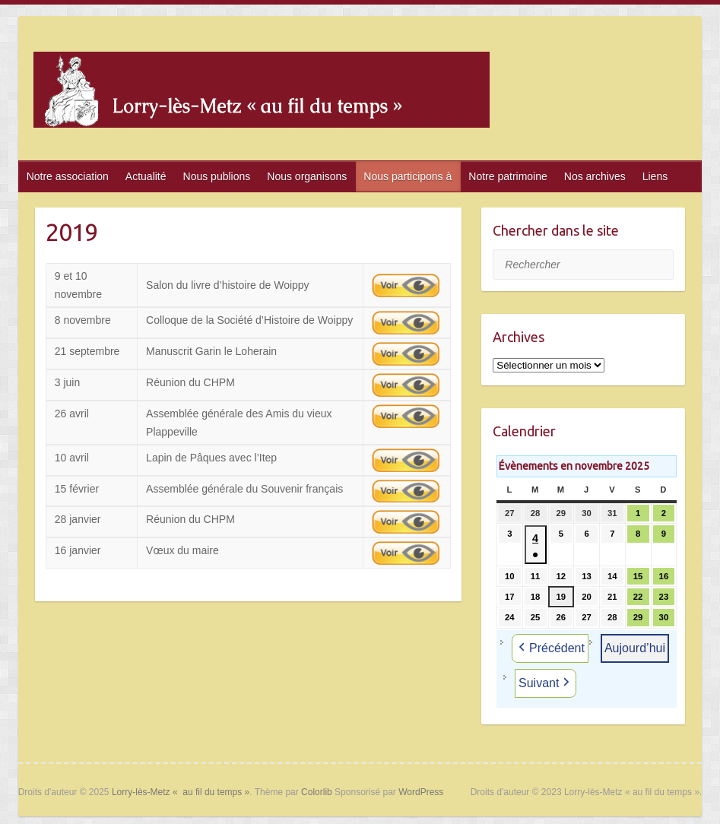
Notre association (68, 176)
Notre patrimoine (507, 176)
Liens (655, 176)
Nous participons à (407, 176)
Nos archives (595, 176)
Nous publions (217, 176)
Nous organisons (307, 176)
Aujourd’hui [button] (634, 648)
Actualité (146, 176)
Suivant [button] (546, 683)
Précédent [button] (550, 648)
